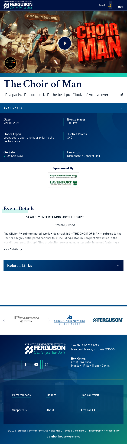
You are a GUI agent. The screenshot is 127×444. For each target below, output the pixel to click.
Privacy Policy (95, 430)
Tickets (63, 108)
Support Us (19, 410)
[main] (63, 158)
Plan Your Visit (90, 395)
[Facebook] (25, 364)
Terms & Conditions (73, 430)
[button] (120, 5)
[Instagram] (46, 364)
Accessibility (112, 430)
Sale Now (15, 156)
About (50, 410)
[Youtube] (36, 364)
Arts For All (88, 410)
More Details (11, 249)
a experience (63, 436)
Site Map (55, 430)
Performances (21, 395)
